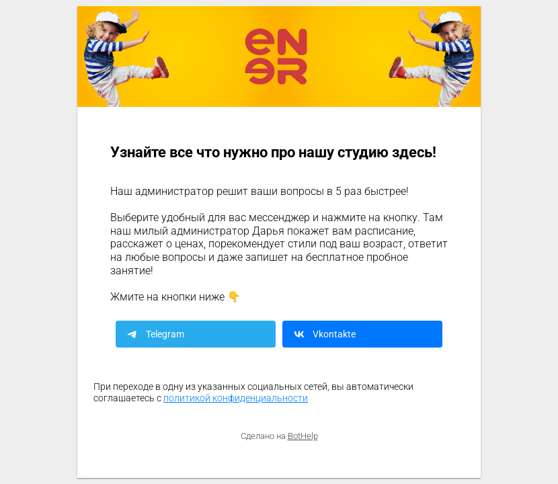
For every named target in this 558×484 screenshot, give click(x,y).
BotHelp (303, 436)
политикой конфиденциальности (235, 398)
